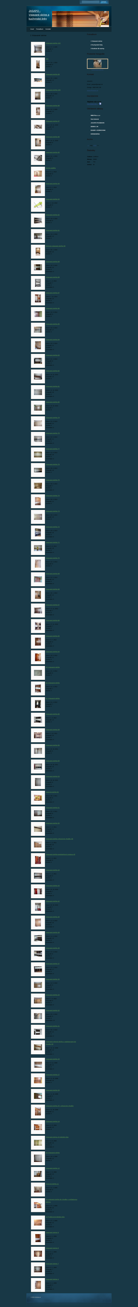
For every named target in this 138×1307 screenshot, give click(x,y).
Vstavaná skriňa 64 (53, 651)
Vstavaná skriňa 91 (53, 230)
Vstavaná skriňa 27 (53, 1075)
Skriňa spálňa (51, 168)
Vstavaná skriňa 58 (53, 729)
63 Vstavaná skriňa (53, 667)
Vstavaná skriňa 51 (53, 808)
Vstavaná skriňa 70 (53, 558)
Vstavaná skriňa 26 (53, 1090)
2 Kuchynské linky (97, 45)
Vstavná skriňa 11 (52, 1184)
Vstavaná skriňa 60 (53, 714)
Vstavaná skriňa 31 (53, 1026)
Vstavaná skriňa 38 (53, 948)
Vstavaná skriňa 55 (53, 761)
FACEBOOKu (92, 104)
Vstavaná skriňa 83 (53, 355)
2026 (94, 145)
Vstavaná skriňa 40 (53, 917)
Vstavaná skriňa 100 (53, 90)
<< (88, 145)
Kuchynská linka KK (98, 70)
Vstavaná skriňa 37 (53, 964)
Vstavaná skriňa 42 (53, 901)
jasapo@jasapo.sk (92, 90)
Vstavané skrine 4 (52, 1279)
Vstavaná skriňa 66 (53, 620)
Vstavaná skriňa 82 (53, 371)
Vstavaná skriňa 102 (53, 43)
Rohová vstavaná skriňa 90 (55, 246)
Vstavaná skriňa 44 (53, 870)
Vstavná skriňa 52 (52, 792)
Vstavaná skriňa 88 (53, 277)
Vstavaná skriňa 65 (53, 636)
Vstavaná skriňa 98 (53, 105)
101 (47, 59)
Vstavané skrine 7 (52, 1264)
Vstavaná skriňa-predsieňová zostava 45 (60, 854)
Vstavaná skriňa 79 (53, 417)
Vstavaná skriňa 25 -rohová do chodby (60, 1106)
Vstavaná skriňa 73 (53, 511)
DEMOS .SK (94, 126)
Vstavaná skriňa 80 (53, 402)
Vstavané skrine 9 (52, 1232)
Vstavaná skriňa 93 (53, 199)
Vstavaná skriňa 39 (53, 932)
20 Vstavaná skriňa (53, 1153)
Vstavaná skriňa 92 (53, 215)
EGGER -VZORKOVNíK (98, 130)
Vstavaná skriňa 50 (53, 823)
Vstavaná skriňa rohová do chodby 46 (59, 839)
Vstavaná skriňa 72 (53, 527)
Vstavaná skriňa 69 (53, 573)
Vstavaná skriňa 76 (53, 464)
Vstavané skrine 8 (52, 1248)
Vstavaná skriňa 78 (53, 433)
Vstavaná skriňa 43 (53, 886)
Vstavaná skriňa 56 (53, 745)
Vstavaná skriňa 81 (53, 386)
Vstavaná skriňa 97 (53, 121)
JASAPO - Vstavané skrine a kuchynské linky (39, 14)
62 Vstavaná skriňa (53, 683)
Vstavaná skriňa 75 (53, 480)
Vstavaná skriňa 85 (53, 324)
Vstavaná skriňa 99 (53, 74)
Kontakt (48, 29)
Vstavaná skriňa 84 (53, 339)
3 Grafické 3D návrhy (97, 48)
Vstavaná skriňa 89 (53, 261)
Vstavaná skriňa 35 (53, 979)
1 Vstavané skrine (96, 41)
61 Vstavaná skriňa (53, 698)
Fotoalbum (39, 29)
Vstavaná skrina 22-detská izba (57, 1137)
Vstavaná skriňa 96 (53, 137)
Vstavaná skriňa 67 (53, 605)
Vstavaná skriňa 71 (53, 542)
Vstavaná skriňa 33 (53, 995)
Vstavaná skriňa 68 (53, 589)
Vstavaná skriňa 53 (53, 776)
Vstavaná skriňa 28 (53, 1059)
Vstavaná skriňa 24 (53, 1121)
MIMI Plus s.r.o (95, 115)
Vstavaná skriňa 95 (53, 152)
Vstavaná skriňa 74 (53, 495)
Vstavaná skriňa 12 (53, 1168)
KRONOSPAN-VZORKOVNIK (95, 134)
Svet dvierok (95, 119)
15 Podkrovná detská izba (55, 1217)
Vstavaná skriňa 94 (53, 183)
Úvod (32, 29)
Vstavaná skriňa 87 (53, 293)
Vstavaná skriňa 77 (53, 449)
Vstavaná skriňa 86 (53, 308)
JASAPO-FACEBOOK (97, 123)
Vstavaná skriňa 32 (53, 1010)
